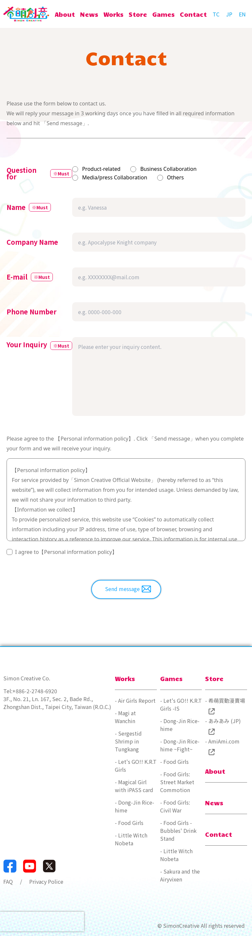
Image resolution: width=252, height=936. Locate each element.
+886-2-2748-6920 (34, 691)
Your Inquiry (27, 345)
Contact (218, 834)
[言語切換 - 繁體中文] (215, 14)
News (214, 803)
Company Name (32, 242)
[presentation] (42, 921)
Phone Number (31, 311)
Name (16, 207)
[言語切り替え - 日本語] (229, 14)
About (215, 771)
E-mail (17, 277)
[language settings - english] (242, 14)
